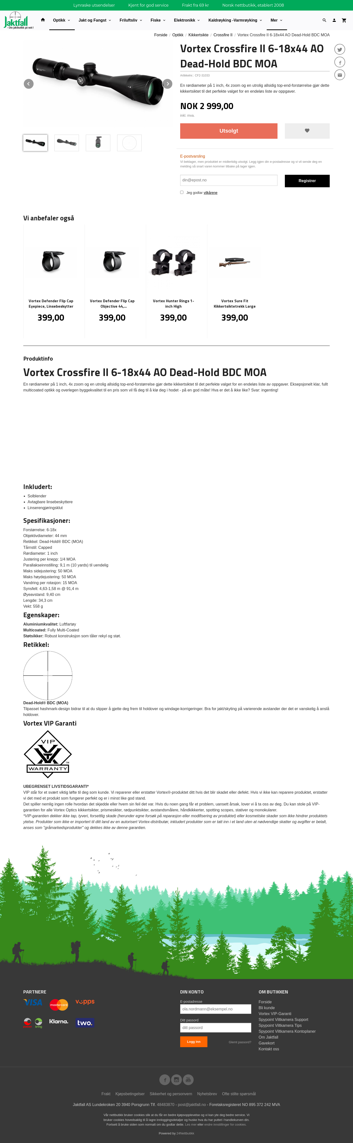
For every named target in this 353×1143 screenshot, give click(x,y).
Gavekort (267, 1043)
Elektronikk (184, 20)
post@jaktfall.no (192, 1105)
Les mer (191, 1124)
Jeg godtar (194, 193)
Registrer (307, 181)
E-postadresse (191, 1002)
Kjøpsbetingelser (130, 1094)
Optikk (59, 20)
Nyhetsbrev (207, 1094)
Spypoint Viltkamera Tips (280, 1025)
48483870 (165, 1105)
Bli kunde (267, 1008)
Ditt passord (189, 1020)
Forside (160, 35)
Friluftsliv (128, 20)
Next (172, 83)
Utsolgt (228, 131)
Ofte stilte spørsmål (239, 1094)
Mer (274, 20)
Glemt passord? (240, 1042)
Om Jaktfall (268, 1037)
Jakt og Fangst (92, 20)
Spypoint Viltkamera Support (283, 1019)
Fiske (156, 20)
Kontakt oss (269, 1049)
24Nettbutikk (185, 1133)
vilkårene (210, 193)
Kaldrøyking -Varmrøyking (232, 20)
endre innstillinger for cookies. (225, 1124)
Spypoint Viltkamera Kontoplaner (287, 1031)
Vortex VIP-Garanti (275, 1014)
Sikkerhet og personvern (171, 1094)
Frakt (105, 1094)
